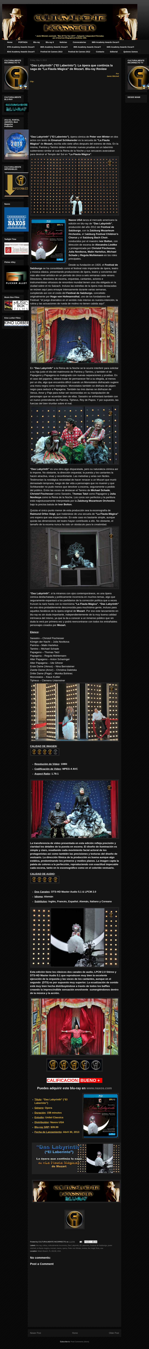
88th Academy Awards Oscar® (105, 42)
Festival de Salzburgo (98, 1245)
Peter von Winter (74, 1248)
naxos (59, 1248)
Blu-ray (36, 42)
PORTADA (22, 42)
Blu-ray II (50, 42)
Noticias (63, 42)
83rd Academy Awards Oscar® (21, 52)
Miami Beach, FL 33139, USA (49, 1251)
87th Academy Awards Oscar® (21, 47)
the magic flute (93, 1248)
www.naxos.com (99, 1088)
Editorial (114, 52)
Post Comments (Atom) (80, 1342)
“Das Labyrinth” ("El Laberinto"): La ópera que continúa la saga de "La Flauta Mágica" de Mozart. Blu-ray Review (71, 67)
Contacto (100, 52)
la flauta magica (43, 1248)
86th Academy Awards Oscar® (54, 47)
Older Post (114, 1333)
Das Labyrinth (73, 1245)
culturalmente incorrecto (57, 1245)
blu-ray (39, 1245)
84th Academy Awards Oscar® (120, 47)
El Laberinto (84, 1245)
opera (64, 1248)
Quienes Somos (130, 52)
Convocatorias (79, 42)
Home (9, 42)
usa (101, 1248)
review (84, 1248)
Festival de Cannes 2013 (51, 52)
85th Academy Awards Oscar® (87, 47)
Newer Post (35, 1333)
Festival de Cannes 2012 (79, 52)
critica (45, 1245)
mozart (53, 1248)
